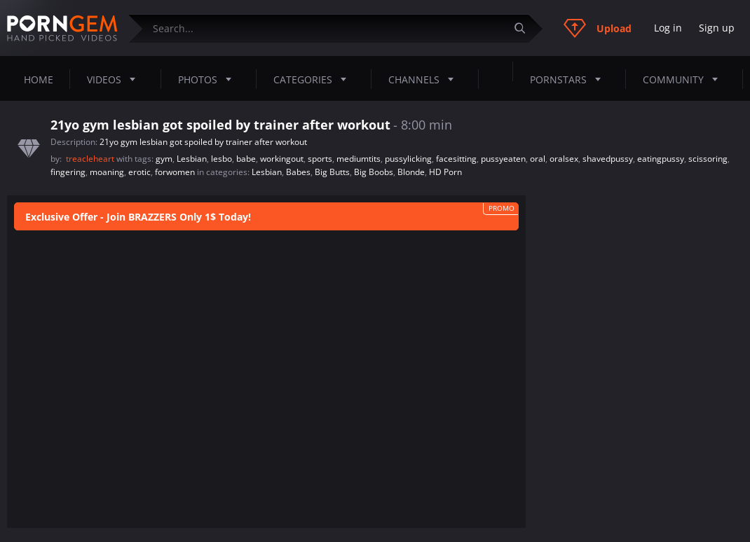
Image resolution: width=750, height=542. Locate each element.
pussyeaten (503, 159)
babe (246, 159)
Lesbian (192, 159)
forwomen (175, 172)
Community (684, 79)
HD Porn (445, 172)
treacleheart (91, 159)
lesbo (221, 159)
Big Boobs (373, 172)
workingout (282, 159)
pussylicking (408, 159)
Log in (668, 27)
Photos (209, 79)
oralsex (564, 159)
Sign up (717, 27)
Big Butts (332, 172)
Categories (314, 79)
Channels (425, 79)
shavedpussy (607, 159)
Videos (115, 79)
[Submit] (525, 28)
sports (320, 159)
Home (38, 79)
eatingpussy (660, 159)
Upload (598, 28)
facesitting (456, 159)
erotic (139, 172)
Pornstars (569, 79)
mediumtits (358, 159)
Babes (298, 172)
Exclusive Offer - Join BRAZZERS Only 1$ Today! (138, 216)
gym (164, 159)
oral (537, 159)
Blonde (411, 172)
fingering (68, 172)
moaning (107, 172)
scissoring (708, 159)
